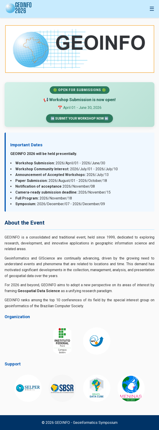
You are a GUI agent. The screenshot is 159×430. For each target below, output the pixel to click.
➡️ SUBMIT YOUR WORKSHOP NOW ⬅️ (79, 118)
